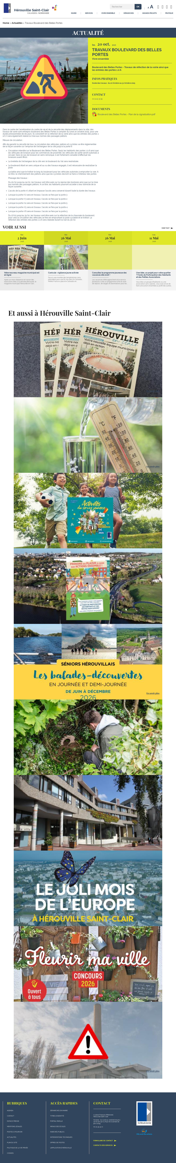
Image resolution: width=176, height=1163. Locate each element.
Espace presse (13, 1121)
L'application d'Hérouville (61, 1148)
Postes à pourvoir (14, 1132)
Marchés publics (57, 1132)
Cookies (10, 1153)
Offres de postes (57, 1142)
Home (6, 23)
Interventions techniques (61, 1137)
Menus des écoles (57, 1126)
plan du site (12, 1142)
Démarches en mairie (59, 1110)
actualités (11, 1137)
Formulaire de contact (105, 1141)
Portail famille (56, 1121)
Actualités (17, 23)
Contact (10, 1116)
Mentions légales (14, 1126)
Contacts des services (104, 1145)
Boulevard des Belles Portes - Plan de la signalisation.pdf (126, 114)
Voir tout (167, 228)
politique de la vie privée (17, 1148)
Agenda (10, 1110)
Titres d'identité (57, 1116)
